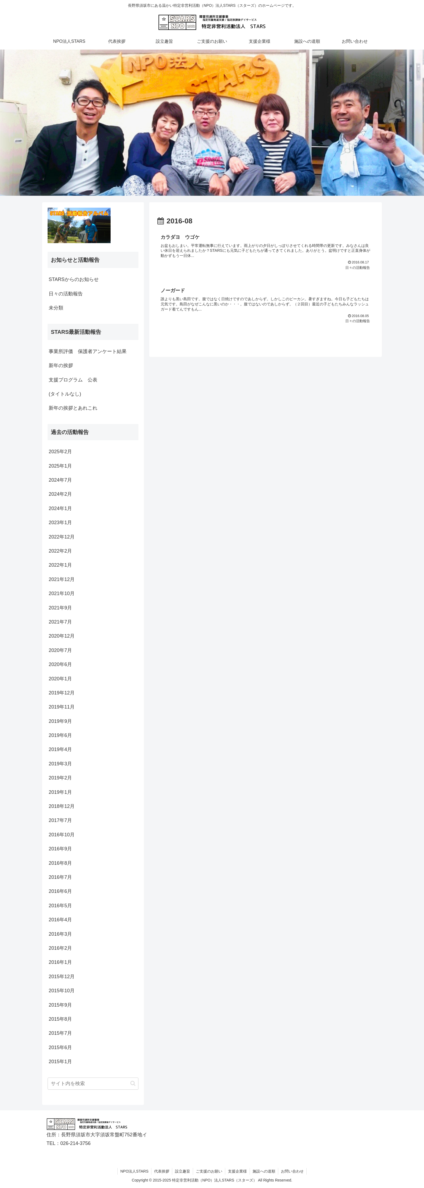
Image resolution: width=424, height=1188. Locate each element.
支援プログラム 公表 (73, 380)
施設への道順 (264, 1171)
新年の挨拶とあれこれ (73, 408)
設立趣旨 (182, 1171)
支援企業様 (237, 1171)
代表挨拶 (161, 1171)
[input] (93, 1084)
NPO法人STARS (134, 1171)
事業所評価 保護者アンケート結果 (88, 351)
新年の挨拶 (61, 365)
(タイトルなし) (65, 394)
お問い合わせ (292, 1171)
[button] (133, 1083)
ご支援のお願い (209, 1171)
